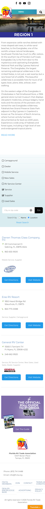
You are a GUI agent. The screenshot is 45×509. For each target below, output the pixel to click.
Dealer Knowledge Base (8, 490)
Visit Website (34, 280)
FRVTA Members (7, 483)
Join (17, 483)
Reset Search (22, 222)
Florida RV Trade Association (7, 12)
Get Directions (11, 280)
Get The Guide (22, 429)
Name (22, 218)
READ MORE (8, 135)
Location (33, 218)
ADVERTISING (25, 490)
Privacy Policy (39, 490)
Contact (28, 483)
